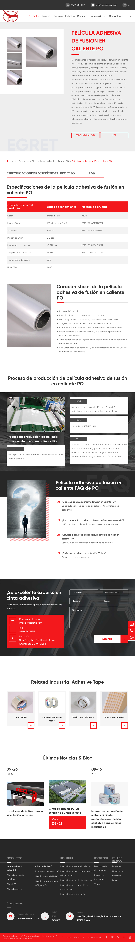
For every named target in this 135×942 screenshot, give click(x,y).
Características (43, 176)
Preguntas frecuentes (99, 877)
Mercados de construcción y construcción (74, 887)
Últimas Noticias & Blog (68, 760)
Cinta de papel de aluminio (15, 877)
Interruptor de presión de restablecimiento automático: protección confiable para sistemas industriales (107, 821)
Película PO (63, 163)
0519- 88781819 (75, 5)
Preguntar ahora (85, 135)
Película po (78, 99)
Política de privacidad (93, 937)
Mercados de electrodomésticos (75, 866)
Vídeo (97, 884)
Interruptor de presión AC (47, 871)
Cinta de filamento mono (52, 721)
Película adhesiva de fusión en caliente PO (92, 163)
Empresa (46, 16)
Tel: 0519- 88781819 (27, 629)
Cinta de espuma (15, 889)
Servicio (58, 16)
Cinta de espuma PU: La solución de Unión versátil (65, 813)
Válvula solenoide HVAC (46, 876)
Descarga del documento (100, 868)
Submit (115, 639)
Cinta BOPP (21, 720)
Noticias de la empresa (118, 873)
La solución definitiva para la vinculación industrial (25, 815)
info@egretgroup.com (104, 5)
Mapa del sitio (73, 937)
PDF (114, 135)
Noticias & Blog (98, 16)
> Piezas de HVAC (43, 866)
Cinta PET (11, 884)
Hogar (13, 163)
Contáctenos (116, 16)
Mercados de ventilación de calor (76, 880)
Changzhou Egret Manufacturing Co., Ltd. (43, 936)
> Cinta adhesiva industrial (15, 868)
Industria (70, 16)
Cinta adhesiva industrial (43, 163)
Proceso (67, 176)
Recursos (82, 16)
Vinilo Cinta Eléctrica (83, 720)
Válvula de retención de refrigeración (46, 883)
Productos (33, 16)
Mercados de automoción (72, 894)
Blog (114, 880)
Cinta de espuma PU (114, 720)
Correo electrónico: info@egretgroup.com (30, 621)
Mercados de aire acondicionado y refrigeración (77, 873)
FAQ (92, 176)
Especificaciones (19, 176)
